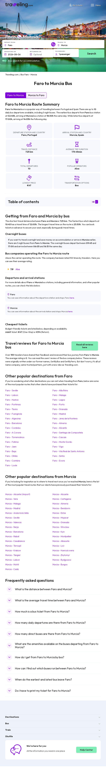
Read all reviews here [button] (84, 346)
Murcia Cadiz (12, 569)
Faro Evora (58, 460)
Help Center (86, 749)
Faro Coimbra (12, 460)
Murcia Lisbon (12, 559)
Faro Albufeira (60, 390)
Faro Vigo (57, 446)
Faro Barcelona (13, 423)
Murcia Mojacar (60, 517)
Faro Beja (10, 451)
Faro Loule (11, 465)
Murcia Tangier (13, 555)
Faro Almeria (59, 423)
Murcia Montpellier (61, 536)
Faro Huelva (11, 399)
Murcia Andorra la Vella (17, 513)
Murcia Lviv (58, 545)
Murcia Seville (12, 517)
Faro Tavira (11, 409)
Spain (81, 135)
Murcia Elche (59, 513)
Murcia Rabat (12, 536)
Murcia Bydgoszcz (61, 559)
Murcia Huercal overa (63, 550)
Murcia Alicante (60, 494)
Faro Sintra (58, 456)
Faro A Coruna (13, 432)
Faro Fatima (11, 442)
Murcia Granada (60, 522)
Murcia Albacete (60, 541)
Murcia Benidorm (61, 508)
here (72, 297)
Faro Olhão (11, 456)
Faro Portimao (13, 404)
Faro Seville (11, 390)
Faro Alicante (59, 427)
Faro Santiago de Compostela (67, 432)
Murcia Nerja (12, 527)
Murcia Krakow (13, 550)
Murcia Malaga (13, 503)
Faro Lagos (58, 399)
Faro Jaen (10, 446)
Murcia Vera (11, 499)
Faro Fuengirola (13, 413)
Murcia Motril (12, 564)
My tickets (75, 5)
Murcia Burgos (59, 564)
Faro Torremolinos (14, 437)
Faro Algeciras (13, 418)
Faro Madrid (59, 413)
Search (91, 53)
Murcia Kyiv (58, 531)
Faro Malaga (59, 395)
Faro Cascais (59, 437)
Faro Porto (58, 404)
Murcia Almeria (60, 503)
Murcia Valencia (13, 522)
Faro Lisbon (11, 395)
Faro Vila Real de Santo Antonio (68, 451)
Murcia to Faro (36, 95)
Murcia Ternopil (13, 545)
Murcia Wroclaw (60, 527)
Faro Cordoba (12, 427)
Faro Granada (59, 409)
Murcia (73, 135)
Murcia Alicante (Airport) (17, 494)
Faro (23, 135)
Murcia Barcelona (14, 531)
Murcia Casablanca (15, 541)
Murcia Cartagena (61, 499)
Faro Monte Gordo (62, 442)
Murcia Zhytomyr (61, 555)
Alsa (17, 269)
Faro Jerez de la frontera (64, 418)
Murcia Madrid (12, 508)
